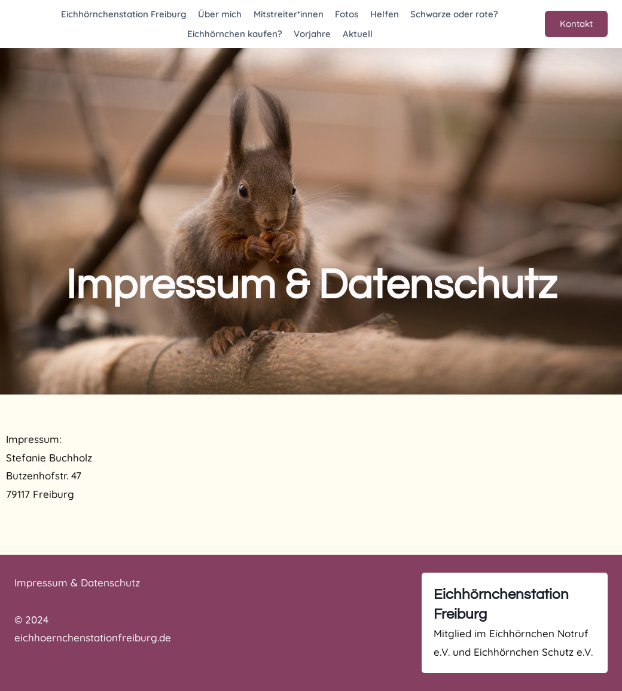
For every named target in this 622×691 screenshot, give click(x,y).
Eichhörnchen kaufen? (234, 33)
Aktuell (358, 33)
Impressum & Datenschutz (77, 582)
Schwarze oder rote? (454, 14)
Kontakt (576, 23)
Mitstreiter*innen (289, 14)
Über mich (220, 14)
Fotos (346, 14)
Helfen (384, 14)
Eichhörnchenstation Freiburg (124, 14)
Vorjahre (312, 33)
